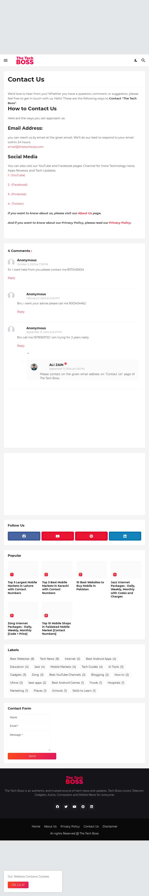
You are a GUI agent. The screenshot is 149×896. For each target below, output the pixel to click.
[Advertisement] (74, 27)
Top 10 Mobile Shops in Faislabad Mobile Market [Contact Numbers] (56, 629)
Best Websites (22, 659)
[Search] (144, 60)
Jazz (39, 667)
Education (19, 667)
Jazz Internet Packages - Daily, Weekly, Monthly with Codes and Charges (123, 589)
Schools (59, 690)
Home (36, 826)
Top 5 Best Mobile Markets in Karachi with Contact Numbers (55, 588)
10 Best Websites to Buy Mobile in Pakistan (90, 586)
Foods (96, 682)
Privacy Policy (120, 223)
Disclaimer (110, 826)
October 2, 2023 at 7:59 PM (32, 264)
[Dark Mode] (136, 60)
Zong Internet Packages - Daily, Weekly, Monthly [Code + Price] (20, 629)
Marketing (19, 690)
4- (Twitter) (16, 203)
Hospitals (116, 682)
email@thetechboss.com (26, 147)
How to (121, 675)
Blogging (100, 675)
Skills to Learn (84, 690)
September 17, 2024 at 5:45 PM (66, 368)
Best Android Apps (101, 659)
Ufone (16, 682)
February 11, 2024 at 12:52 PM (42, 298)
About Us (85, 213)
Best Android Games (68, 682)
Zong (38, 675)
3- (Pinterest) (17, 194)
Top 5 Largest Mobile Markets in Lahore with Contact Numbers (22, 588)
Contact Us (91, 826)
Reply (11, 278)
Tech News (49, 659)
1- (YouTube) (16, 175)
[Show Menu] (5, 60)
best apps (37, 682)
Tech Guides (92, 667)
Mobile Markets (63, 667)
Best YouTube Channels (67, 675)
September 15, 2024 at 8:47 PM (44, 332)
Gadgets (18, 675)
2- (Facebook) (18, 184)
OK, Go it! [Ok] (18, 885)
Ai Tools (116, 667)
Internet (72, 659)
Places (40, 690)
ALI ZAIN (56, 365)
